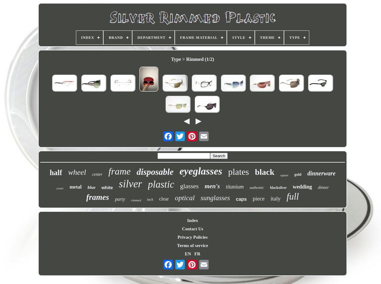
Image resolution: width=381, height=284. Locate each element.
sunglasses (215, 198)
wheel (77, 172)
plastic (161, 184)
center (97, 174)
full (293, 196)
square (284, 175)
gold (298, 174)
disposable (155, 172)
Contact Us (192, 228)
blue (92, 187)
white (107, 187)
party (120, 199)
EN (188, 253)
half (56, 173)
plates (238, 172)
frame (119, 171)
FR (197, 253)
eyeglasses (200, 171)
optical (185, 198)
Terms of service (192, 245)
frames (97, 197)
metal (76, 187)
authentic (257, 187)
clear (164, 199)
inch (150, 199)
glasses (189, 186)
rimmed (136, 200)
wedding (302, 187)
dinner (323, 187)
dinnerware (321, 173)
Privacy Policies (192, 237)
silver (130, 184)
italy (276, 198)
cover (59, 188)
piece (259, 198)
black (264, 172)
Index (192, 220)
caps (241, 199)
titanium (235, 187)
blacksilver (278, 188)
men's (212, 186)
